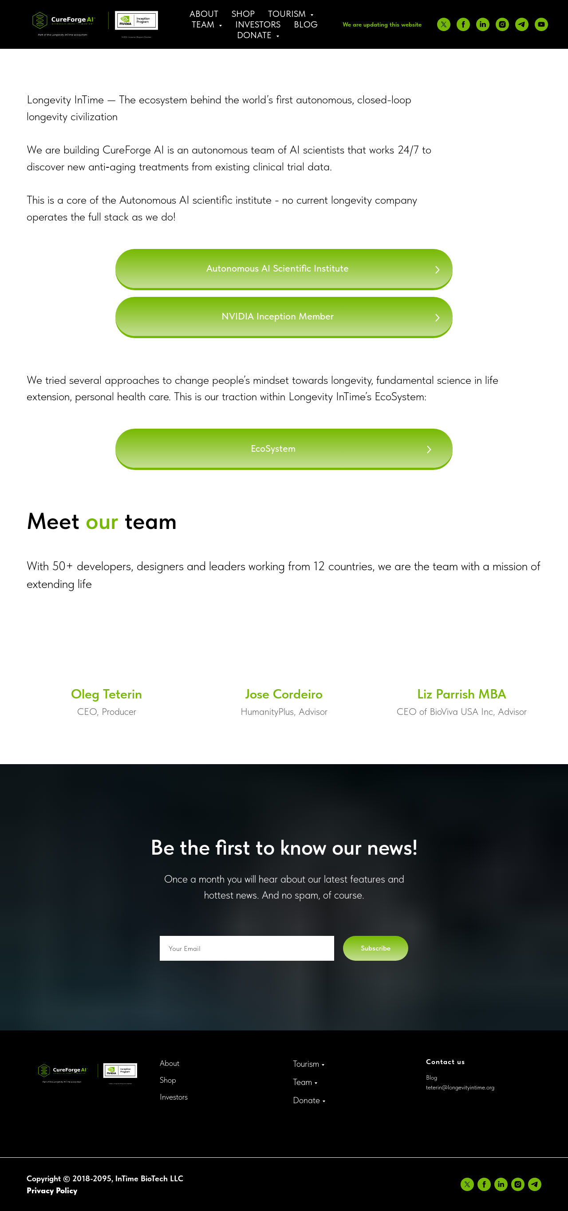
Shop (243, 13)
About (203, 13)
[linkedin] (482, 24)
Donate (306, 1100)
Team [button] (204, 24)
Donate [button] (255, 35)
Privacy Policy (52, 1190)
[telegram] (522, 24)
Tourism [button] (288, 13)
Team (302, 1082)
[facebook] (463, 24)
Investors (257, 24)
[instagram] (502, 24)
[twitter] (443, 24)
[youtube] (541, 24)
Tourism (306, 1063)
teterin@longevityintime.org (460, 1087)
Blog (306, 24)
